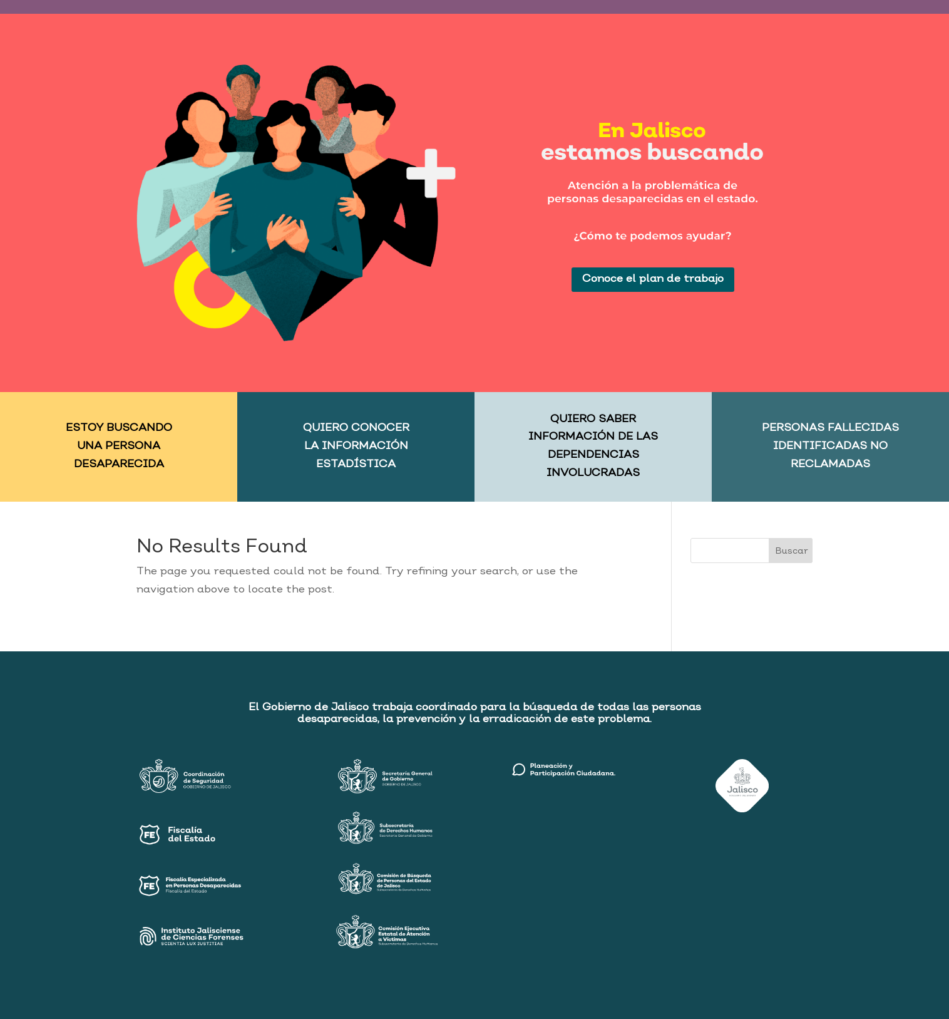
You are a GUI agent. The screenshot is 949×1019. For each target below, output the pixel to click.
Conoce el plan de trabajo (653, 279)
